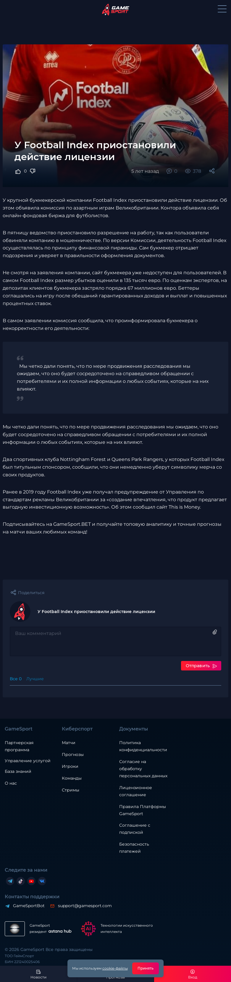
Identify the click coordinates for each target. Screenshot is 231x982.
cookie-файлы (115, 968)
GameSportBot (29, 905)
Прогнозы (73, 754)
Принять (146, 968)
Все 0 (16, 678)
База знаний (18, 771)
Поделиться (31, 592)
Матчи (68, 742)
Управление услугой (28, 760)
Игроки (70, 766)
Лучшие (35, 678)
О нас (11, 783)
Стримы (70, 790)
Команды (72, 778)
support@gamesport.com (85, 905)
